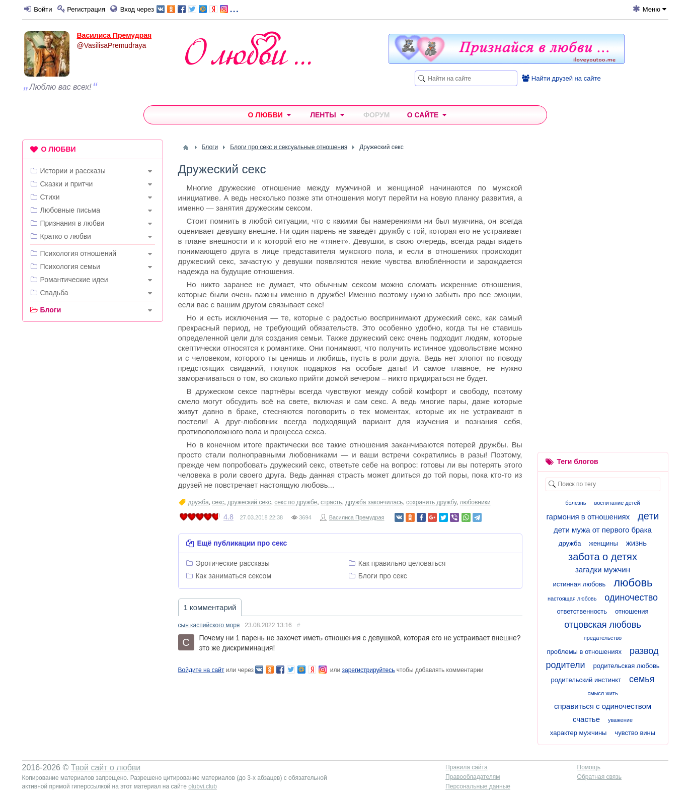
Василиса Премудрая (114, 35)
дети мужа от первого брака (603, 529)
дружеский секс (249, 502)
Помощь (588, 767)
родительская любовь (626, 666)
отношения (631, 611)
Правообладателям (472, 776)
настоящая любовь (572, 598)
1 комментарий (210, 607)
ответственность (582, 611)
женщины (603, 543)
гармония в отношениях (588, 516)
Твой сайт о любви (106, 767)
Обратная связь (599, 776)
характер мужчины (578, 733)
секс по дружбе (295, 502)
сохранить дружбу (431, 502)
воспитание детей (617, 503)
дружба (198, 502)
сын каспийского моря (209, 625)
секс (218, 502)
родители (565, 665)
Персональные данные (477, 786)
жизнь (636, 543)
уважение (620, 720)
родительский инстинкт (586, 680)
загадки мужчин (602, 569)
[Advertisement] (92, 483)
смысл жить (602, 693)
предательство (603, 638)
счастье (586, 719)
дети (648, 515)
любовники (474, 502)
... (198, 8)
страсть (331, 502)
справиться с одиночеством (602, 706)
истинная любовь (579, 584)
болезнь (575, 503)
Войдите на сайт (201, 670)
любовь (633, 582)
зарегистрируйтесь (368, 670)
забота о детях (602, 556)
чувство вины (635, 733)
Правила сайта (466, 767)
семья (642, 679)
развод (644, 651)
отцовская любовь (602, 625)
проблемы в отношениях (584, 651)
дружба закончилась (374, 502)
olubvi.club (202, 786)
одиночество (631, 597)
